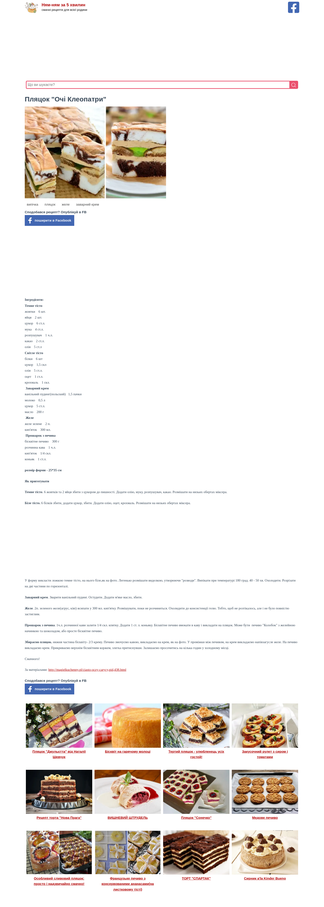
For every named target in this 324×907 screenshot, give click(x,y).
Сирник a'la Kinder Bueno (265, 878)
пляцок (50, 204)
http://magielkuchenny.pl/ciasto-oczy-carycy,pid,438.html (87, 669)
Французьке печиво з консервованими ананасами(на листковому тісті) (127, 883)
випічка (32, 204)
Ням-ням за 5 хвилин (64, 5)
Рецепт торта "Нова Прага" (59, 817)
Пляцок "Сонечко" (196, 817)
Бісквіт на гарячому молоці (127, 751)
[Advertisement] (161, 47)
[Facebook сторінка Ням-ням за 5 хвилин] (293, 4)
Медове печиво (265, 817)
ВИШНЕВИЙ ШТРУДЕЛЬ (128, 817)
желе (66, 204)
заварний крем (87, 204)
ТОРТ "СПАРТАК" (196, 878)
